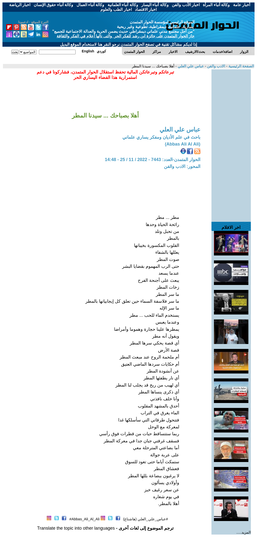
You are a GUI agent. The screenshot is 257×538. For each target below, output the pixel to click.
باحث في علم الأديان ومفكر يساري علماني (161, 137)
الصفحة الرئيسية (240, 66)
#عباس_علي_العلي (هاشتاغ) (145, 519)
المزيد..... (243, 532)
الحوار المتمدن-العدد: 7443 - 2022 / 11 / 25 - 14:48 (152, 159)
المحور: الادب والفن (182, 166)
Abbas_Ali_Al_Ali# (84, 519)
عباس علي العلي (190, 66)
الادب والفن (215, 66)
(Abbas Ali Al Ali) (182, 144)
